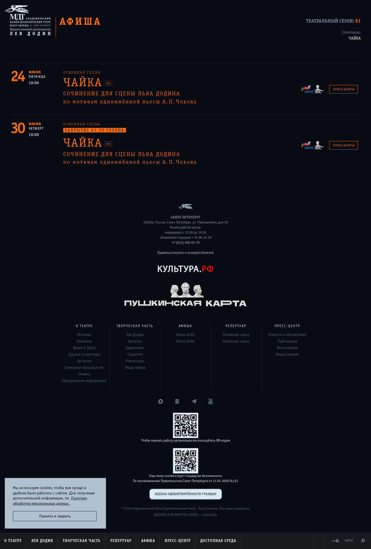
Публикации (287, 341)
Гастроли (84, 361)
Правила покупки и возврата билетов (185, 253)
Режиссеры (135, 361)
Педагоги (134, 354)
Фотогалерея (287, 348)
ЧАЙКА (354, 38)
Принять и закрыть (54, 516)
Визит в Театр (84, 348)
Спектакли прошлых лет (84, 367)
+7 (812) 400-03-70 (186, 243)
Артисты (135, 341)
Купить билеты (344, 89)
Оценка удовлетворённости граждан (185, 494)
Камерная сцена (236, 341)
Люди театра (135, 367)
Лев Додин (135, 334)
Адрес (349, 540)
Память (84, 374)
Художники (135, 348)
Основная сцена (236, 334)
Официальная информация (84, 380)
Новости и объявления (287, 334)
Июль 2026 (185, 341)
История (84, 334)
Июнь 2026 (185, 334)
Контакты (84, 341)
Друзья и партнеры (84, 354)
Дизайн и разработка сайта (176, 515)
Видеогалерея (287, 354)
